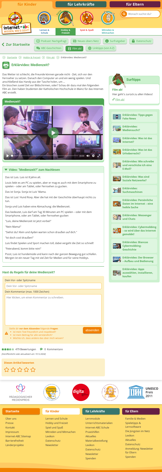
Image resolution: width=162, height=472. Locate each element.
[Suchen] (124, 20)
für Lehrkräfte (81, 5)
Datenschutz (53, 441)
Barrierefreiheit (14, 441)
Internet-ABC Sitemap (18, 437)
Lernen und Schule (56, 419)
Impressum (12, 432)
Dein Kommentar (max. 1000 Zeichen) (27, 293)
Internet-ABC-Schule (97, 428)
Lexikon (49, 437)
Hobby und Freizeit (56, 424)
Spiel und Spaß (54, 428)
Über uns (10, 419)
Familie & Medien (135, 419)
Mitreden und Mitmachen (60, 432)
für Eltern (135, 5)
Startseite (12, 59)
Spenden (90, 459)
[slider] (44, 157)
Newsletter (51, 446)
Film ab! (50, 59)
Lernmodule (92, 419)
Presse (9, 424)
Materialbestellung (96, 441)
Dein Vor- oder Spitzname (20, 282)
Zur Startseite (16, 46)
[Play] (7, 157)
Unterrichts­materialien (99, 424)
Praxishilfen (92, 432)
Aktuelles (90, 437)
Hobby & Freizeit (31, 59)
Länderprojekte (14, 446)
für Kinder (27, 5)
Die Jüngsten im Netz (137, 431)
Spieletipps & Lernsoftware (133, 425)
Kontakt (10, 428)
